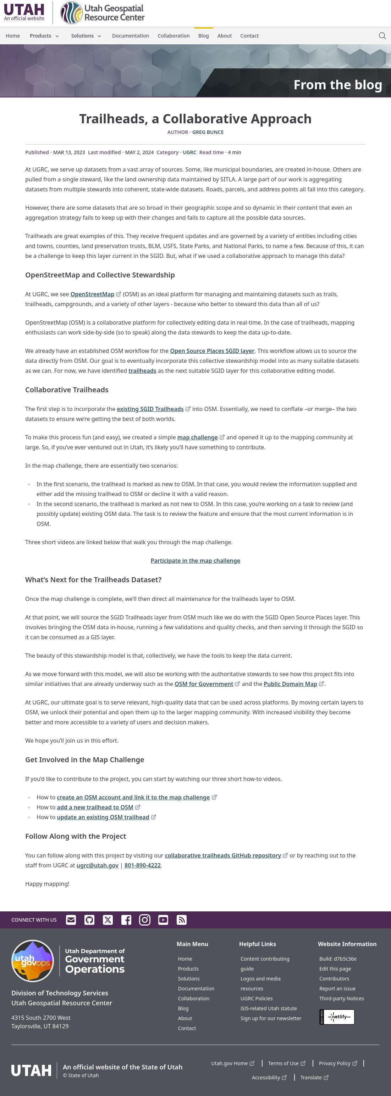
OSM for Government (207, 684)
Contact (250, 35)
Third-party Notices (341, 998)
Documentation (130, 35)
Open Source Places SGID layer (212, 351)
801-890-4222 (143, 865)
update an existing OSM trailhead (106, 817)
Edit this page (335, 968)
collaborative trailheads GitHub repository (226, 855)
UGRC (190, 152)
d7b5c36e (345, 958)
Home (13, 35)
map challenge (201, 437)
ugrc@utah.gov (98, 865)
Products (45, 35)
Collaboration (173, 35)
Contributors (334, 978)
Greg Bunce (208, 132)
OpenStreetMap (96, 294)
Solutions (86, 35)
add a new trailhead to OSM (99, 807)
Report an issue (337, 988)
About (224, 35)
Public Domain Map (294, 684)
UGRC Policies (257, 998)
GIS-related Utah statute (269, 1008)
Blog (203, 35)
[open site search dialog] (382, 36)
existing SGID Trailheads (154, 409)
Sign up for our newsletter (271, 1018)
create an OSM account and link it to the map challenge (137, 797)
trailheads (142, 371)
